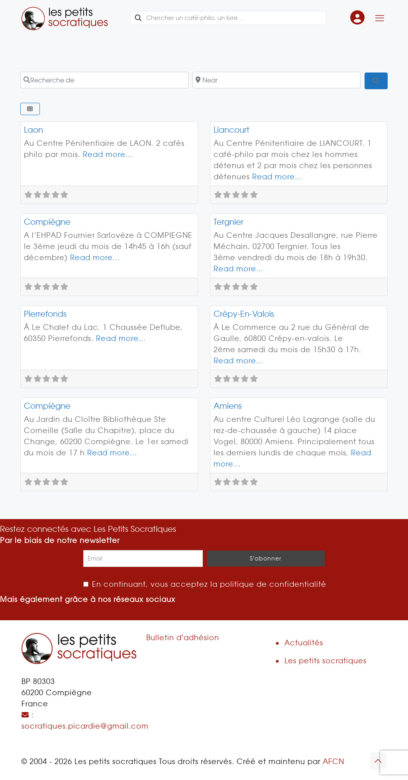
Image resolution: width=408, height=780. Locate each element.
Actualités (303, 643)
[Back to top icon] (378, 761)
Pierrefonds (45, 314)
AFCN (333, 761)
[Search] (376, 81)
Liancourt (231, 130)
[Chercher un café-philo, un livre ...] (228, 18)
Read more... (108, 154)
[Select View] (30, 109)
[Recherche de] (104, 80)
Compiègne (47, 222)
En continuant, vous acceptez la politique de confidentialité (204, 584)
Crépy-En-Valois (244, 314)
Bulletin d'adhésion (182, 637)
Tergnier (228, 222)
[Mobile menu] (379, 18)
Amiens (228, 406)
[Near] (276, 80)
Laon (33, 130)
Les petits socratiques (325, 661)
